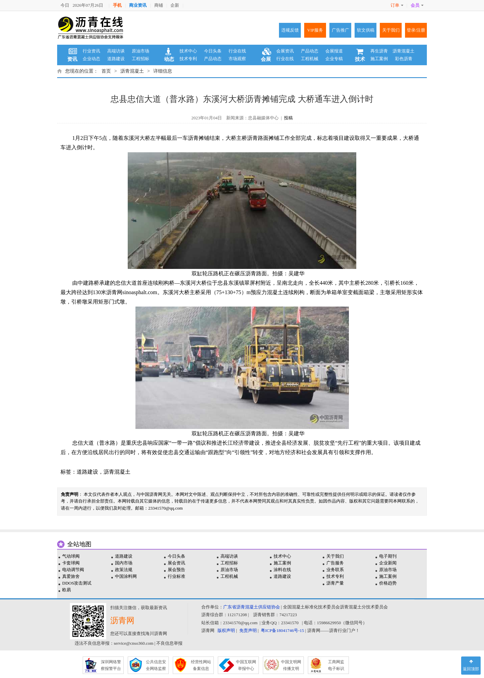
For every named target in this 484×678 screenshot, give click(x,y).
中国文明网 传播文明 (291, 665)
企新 (174, 5)
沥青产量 (335, 583)
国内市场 (123, 562)
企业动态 (91, 58)
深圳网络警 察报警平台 (111, 665)
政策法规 (123, 569)
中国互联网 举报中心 (246, 665)
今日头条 (212, 50)
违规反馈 (290, 30)
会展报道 (334, 50)
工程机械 (309, 58)
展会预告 (176, 569)
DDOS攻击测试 (76, 583)
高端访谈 (116, 50)
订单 (397, 5)
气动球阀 (71, 556)
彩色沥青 (403, 58)
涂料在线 (282, 569)
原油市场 (140, 50)
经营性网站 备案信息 (201, 665)
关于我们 (391, 30)
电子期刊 (388, 556)
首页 (106, 71)
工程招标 (140, 58)
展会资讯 (176, 562)
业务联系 (335, 569)
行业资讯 (91, 50)
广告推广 (340, 30)
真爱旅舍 (71, 576)
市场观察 (237, 58)
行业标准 (176, 576)
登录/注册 (416, 30)
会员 (417, 5)
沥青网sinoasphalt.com (131, 292)
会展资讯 (285, 50)
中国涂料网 (126, 576)
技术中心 (188, 50)
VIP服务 (315, 30)
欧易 (66, 589)
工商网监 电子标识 (336, 665)
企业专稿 (334, 58)
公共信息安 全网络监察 (156, 665)
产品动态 (212, 58)
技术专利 (188, 58)
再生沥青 (379, 50)
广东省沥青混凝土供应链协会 (251, 606)
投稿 (288, 117)
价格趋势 (388, 583)
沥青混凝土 (403, 50)
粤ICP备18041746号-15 (282, 630)
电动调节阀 (73, 569)
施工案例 (379, 58)
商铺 (158, 5)
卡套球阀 (71, 562)
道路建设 (116, 58)
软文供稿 (365, 30)
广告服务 (335, 562)
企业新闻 (388, 562)
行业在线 (237, 50)
